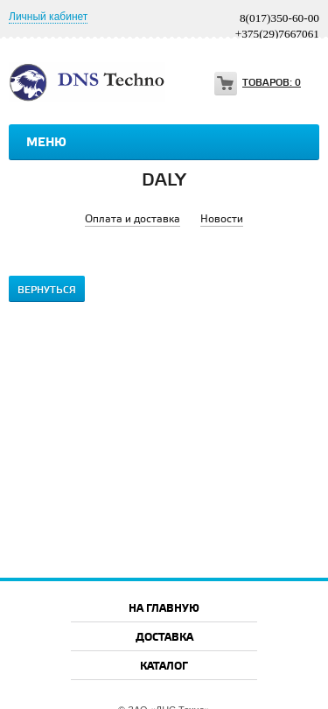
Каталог (164, 666)
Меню (46, 143)
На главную (164, 608)
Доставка (164, 637)
